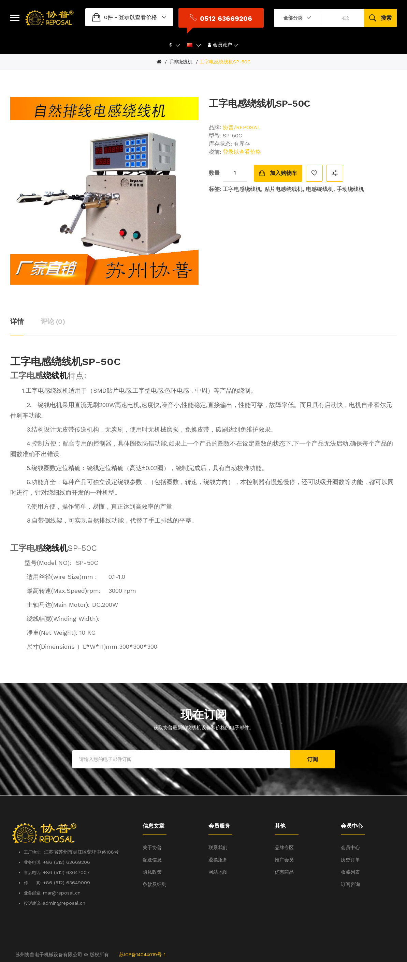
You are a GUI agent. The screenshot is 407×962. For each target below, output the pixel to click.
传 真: (32, 883)
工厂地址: (34, 852)
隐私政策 (152, 872)
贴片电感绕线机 (283, 189)
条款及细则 (154, 884)
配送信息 (152, 859)
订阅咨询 (350, 884)
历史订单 (350, 859)
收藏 (314, 173)
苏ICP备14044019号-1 (142, 954)
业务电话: (32, 862)
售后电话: (32, 872)
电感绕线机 (319, 189)
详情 (17, 321)
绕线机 (55, 375)
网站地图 (218, 872)
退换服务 (218, 859)
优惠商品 (284, 872)
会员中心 (350, 847)
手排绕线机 (180, 61)
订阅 (312, 759)
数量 (214, 173)
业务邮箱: (32, 893)
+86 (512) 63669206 (66, 862)
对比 (334, 173)
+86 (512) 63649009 (66, 882)
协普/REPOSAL (242, 127)
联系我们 (218, 847)
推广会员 (284, 859)
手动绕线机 (350, 189)
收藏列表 (350, 872)
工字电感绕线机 (242, 189)
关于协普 (152, 847)
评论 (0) (53, 321)
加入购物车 (283, 173)
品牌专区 (284, 847)
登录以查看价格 (138, 17)
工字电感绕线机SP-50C (225, 61)
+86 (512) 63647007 (66, 872)
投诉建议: (33, 903)
